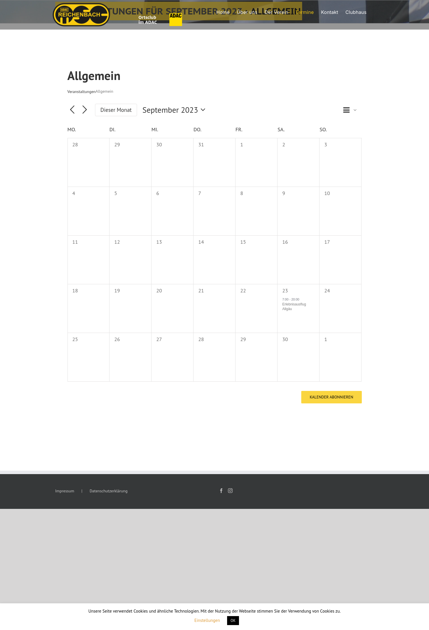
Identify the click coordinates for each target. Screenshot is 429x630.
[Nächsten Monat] (85, 110)
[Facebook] (221, 490)
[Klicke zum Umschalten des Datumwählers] (176, 110)
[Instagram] (230, 490)
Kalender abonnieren (331, 397)
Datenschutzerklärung (108, 491)
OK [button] (233, 620)
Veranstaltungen (81, 91)
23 (285, 290)
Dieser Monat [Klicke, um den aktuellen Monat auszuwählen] (116, 109)
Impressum (64, 491)
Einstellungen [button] (207, 620)
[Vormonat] (72, 110)
